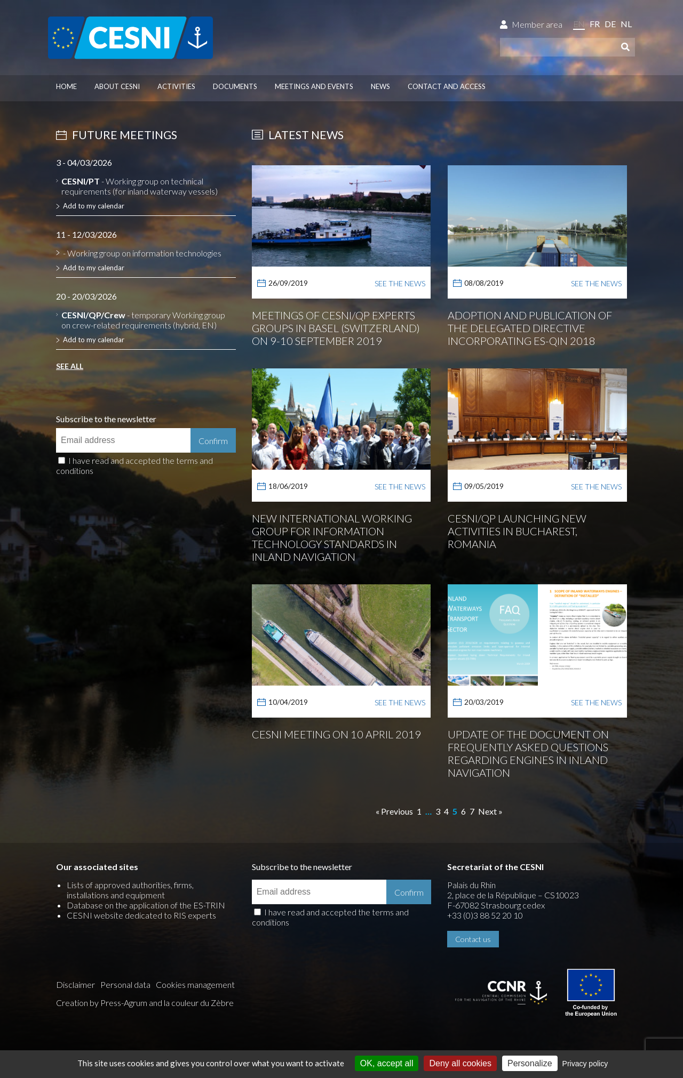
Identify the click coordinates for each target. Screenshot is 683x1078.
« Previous (394, 811)
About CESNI (117, 86)
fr (595, 24)
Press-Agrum (123, 1002)
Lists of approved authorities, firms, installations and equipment (130, 890)
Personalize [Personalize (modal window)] (529, 1063)
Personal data (125, 984)
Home (66, 86)
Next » (490, 811)
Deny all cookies (460, 1063)
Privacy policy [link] (585, 1063)
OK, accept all (387, 1063)
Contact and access (447, 86)
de (610, 24)
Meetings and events (314, 86)
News (380, 86)
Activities (176, 86)
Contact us (473, 939)
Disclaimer (75, 984)
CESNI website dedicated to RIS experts (141, 915)
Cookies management (195, 984)
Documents (235, 86)
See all (69, 366)
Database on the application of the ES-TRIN (146, 905)
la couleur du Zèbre (199, 1002)
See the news (400, 283)
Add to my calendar (93, 206)
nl (626, 24)
